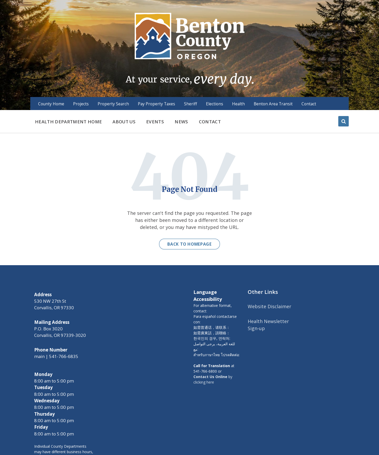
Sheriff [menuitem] (190, 104)
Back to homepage (189, 244)
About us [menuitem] (123, 122)
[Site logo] (189, 49)
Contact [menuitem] (308, 104)
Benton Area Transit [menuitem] (273, 104)
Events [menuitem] (155, 122)
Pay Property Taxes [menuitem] (156, 104)
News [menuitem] (181, 122)
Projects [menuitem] (81, 104)
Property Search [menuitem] (113, 104)
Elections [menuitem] (214, 104)
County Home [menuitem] (51, 104)
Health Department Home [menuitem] (68, 122)
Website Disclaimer (269, 306)
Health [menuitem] (238, 104)
